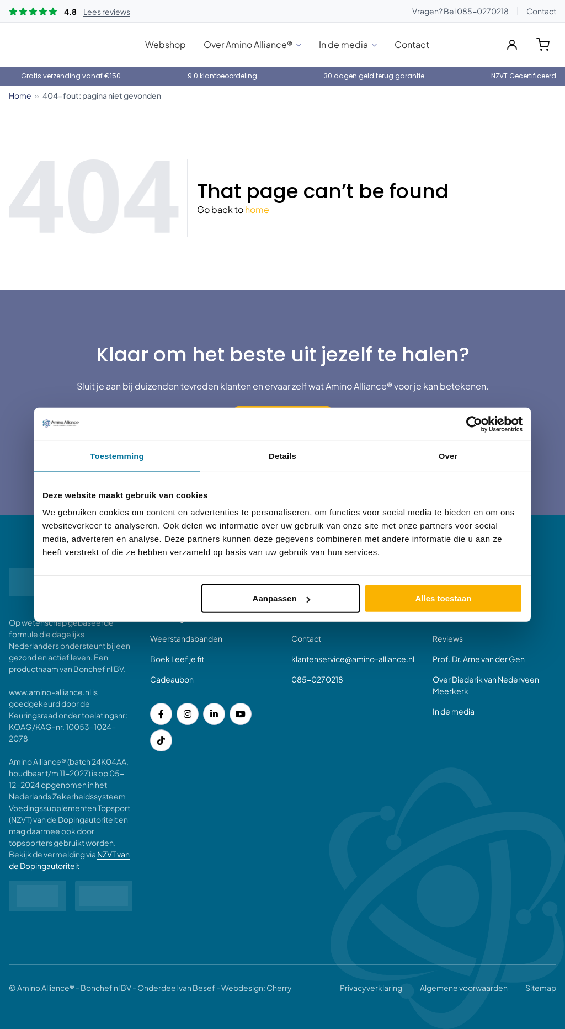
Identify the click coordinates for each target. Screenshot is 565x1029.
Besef (204, 988)
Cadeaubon (172, 679)
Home (20, 95)
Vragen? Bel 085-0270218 (460, 11)
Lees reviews (106, 11)
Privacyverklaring (371, 988)
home (257, 209)
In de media (343, 44)
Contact (541, 11)
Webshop (165, 44)
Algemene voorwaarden (464, 988)
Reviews (448, 638)
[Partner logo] (103, 896)
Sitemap (540, 988)
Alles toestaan (443, 598)
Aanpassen (281, 598)
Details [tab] (282, 455)
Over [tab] (448, 455)
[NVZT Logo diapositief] (37, 896)
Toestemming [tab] (117, 455)
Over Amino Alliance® (248, 44)
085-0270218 (317, 679)
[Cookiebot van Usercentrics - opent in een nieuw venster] (474, 423)
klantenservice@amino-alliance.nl (352, 659)
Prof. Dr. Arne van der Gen (479, 659)
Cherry (279, 988)
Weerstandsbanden (186, 638)
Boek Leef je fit (177, 659)
